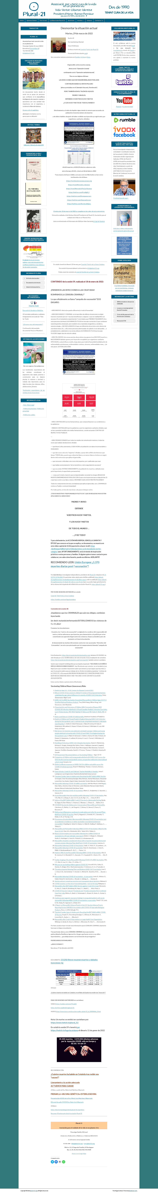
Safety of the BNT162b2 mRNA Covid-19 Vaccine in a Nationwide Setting (78, 800)
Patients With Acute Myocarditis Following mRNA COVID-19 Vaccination (78, 852)
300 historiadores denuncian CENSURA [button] (124, 303)
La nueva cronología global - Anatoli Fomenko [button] (124, 309)
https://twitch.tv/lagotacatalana (64, 1030)
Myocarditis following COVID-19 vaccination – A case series (74, 876)
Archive (82, 57)
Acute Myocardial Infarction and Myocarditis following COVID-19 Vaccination (79, 795)
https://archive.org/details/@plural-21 (62, 1008)
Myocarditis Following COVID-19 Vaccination (69, 845)
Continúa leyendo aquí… (120, 198)
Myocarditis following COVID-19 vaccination (69, 790)
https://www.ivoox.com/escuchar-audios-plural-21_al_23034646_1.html (78, 1011)
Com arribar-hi (34, 48)
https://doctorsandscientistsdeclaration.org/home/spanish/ (69, 660)
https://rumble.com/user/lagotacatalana (63, 599)
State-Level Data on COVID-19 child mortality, (69, 716)
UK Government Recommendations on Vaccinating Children (74, 755)
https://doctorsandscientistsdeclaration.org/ (76, 655)
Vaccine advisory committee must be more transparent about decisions (77, 881)
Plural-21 (92, 575)
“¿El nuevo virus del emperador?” (33, 324)
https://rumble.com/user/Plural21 (66, 1004)
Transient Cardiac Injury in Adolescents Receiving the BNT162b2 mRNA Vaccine (80, 776)
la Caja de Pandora (99, 221)
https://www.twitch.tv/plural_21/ (65, 1023)
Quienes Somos (32, 20)
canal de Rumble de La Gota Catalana (87, 272)
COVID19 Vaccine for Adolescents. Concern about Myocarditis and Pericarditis (80, 805)
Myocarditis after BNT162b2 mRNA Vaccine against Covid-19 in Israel (77, 886)
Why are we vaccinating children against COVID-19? (71, 864)
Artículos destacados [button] (31, 278)
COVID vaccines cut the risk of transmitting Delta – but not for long (76, 884)
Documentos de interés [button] (32, 283)
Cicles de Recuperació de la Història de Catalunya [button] (124, 315)
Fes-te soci (43, 20)
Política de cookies (29, 415)
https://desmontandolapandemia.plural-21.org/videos (67, 1110)
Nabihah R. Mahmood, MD (83, 712)
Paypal (132, 50)
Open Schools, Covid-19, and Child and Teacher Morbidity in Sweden (76, 771)
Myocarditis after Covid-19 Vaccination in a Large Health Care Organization (78, 919)
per (78, 1027)
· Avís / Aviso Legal (28, 405)
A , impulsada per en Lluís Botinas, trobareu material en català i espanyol (124, 288)
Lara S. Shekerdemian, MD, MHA (65, 712)
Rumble (77, 57)
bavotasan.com (133, 1190)
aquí (85, 53)
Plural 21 (118, 106)
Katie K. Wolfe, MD (98, 712)
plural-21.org (33, 1190)
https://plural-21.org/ (98, 584)
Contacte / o (99, 20)
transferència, (117, 50)
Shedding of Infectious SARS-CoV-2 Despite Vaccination (72, 743)
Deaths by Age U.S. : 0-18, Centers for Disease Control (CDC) (74, 690)
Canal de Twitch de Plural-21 (89, 49)
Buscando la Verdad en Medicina (33, 310)
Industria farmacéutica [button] (31, 287)
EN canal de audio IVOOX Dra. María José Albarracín (67, 1102)
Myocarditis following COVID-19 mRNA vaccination (71, 783)
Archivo (79, 20)
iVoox (88, 57)
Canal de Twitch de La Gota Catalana (92, 264)
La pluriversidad (128, 106)
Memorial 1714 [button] (120, 321)
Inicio (22, 20)
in (105, 783)
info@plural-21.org (93, 268)
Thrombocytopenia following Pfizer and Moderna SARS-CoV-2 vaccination (78, 869)
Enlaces (89, 20)
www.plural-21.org (89, 1143)
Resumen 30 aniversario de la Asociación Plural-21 (66, 1113)
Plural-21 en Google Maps (79, 1153)
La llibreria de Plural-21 (57, 20)
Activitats (71, 20)
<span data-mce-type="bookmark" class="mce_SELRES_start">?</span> (79, 240)
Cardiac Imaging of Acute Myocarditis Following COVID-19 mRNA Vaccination (79, 860)
